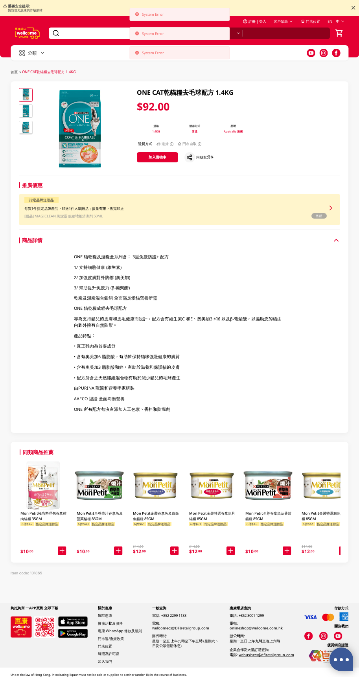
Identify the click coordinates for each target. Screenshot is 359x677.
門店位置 (310, 21)
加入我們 (105, 661)
